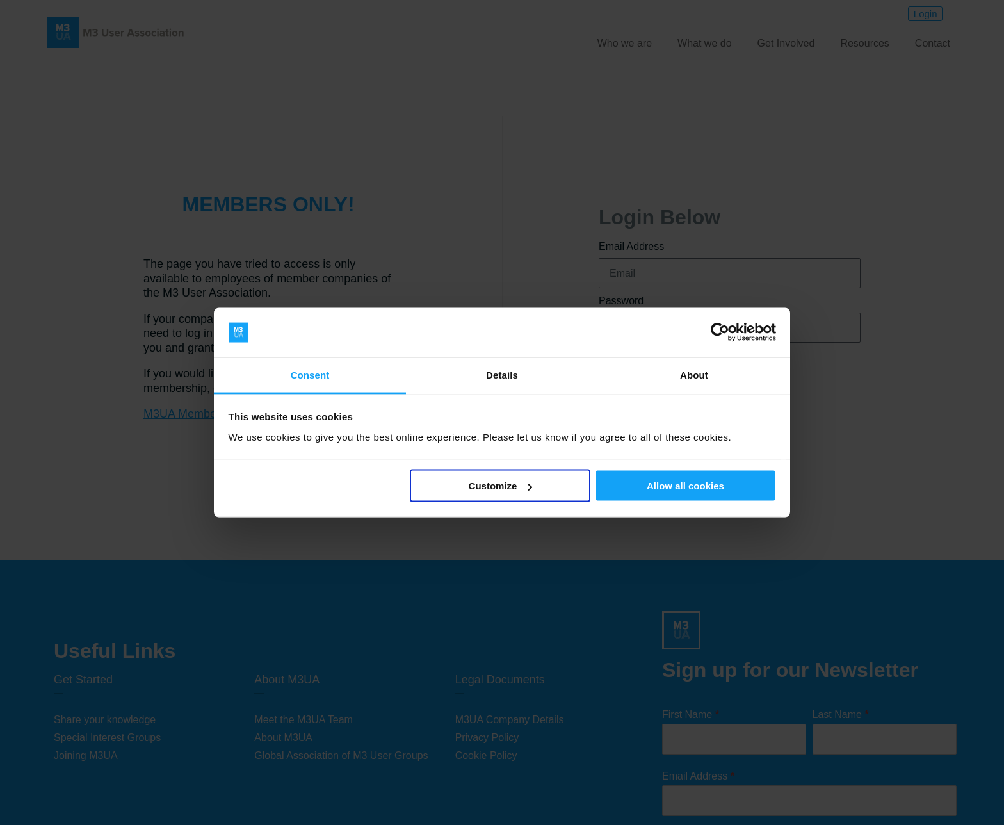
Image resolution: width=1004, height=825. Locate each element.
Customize (501, 485)
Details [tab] (502, 374)
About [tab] (694, 374)
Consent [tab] (310, 374)
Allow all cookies (685, 485)
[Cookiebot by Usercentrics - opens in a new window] (720, 332)
